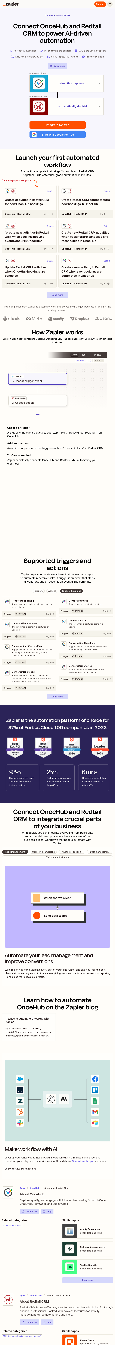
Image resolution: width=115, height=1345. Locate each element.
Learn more (29, 1212)
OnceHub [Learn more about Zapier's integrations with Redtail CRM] (34, 1189)
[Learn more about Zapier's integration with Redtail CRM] (8, 1300)
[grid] (17, 377)
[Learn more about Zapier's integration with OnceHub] (8, 1193)
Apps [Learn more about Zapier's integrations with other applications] (22, 1189)
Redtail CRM (63, 15)
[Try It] (29, 615)
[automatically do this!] (57, 107)
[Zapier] (11, 4)
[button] (57, 135)
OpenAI (76, 1161)
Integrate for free (57, 125)
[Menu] (110, 4)
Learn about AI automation (21, 1169)
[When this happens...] (57, 84)
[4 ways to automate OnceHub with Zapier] (29, 1028)
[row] (17, 377)
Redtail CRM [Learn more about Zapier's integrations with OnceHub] (36, 1296)
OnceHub (50, 15)
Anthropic (88, 1161)
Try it (48, 215)
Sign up (100, 4)
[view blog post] (29, 1028)
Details (50, 192)
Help (47, 1212)
